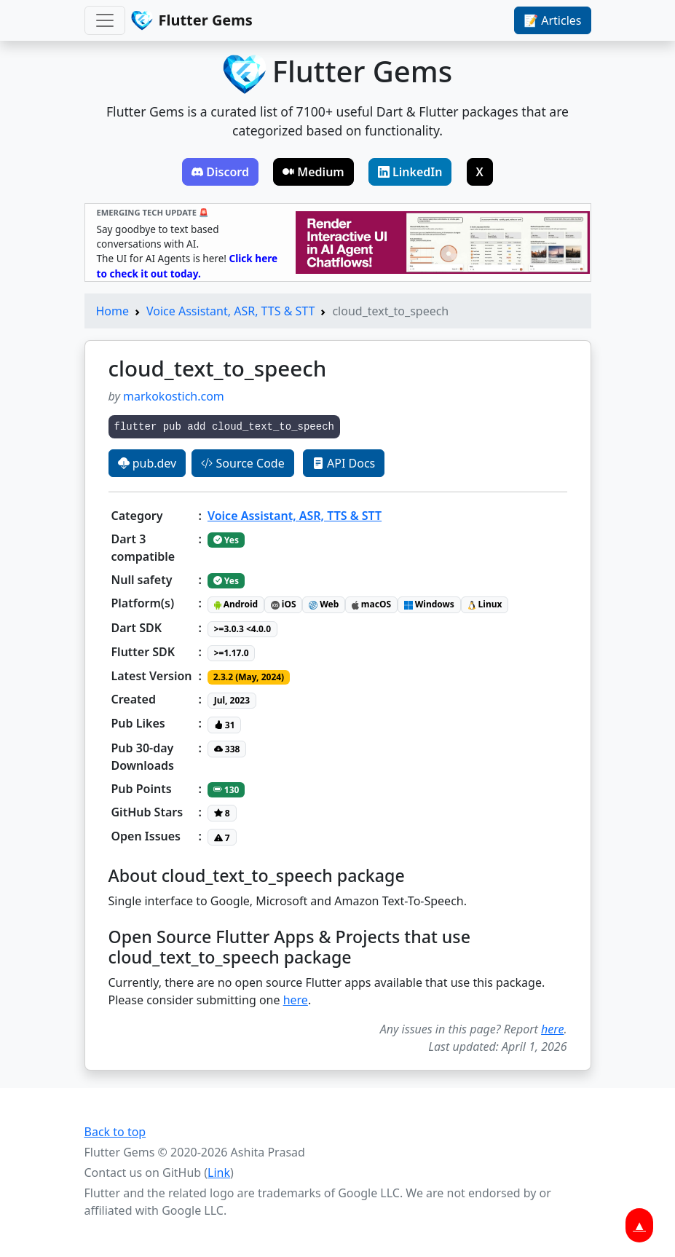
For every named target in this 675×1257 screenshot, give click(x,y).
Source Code (242, 463)
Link (219, 1173)
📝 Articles (552, 20)
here (295, 1000)
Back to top (115, 1132)
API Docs (343, 463)
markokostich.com (173, 396)
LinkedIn (410, 172)
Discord (220, 172)
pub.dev (147, 463)
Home (113, 311)
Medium (313, 172)
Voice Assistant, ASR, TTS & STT (230, 311)
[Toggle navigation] (104, 20)
